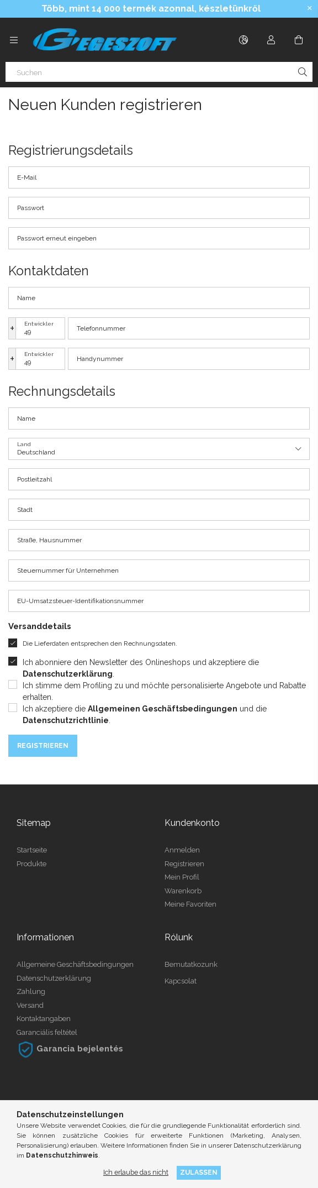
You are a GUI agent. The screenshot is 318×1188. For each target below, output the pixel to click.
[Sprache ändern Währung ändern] (243, 40)
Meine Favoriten (190, 904)
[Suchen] (159, 72)
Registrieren (42, 746)
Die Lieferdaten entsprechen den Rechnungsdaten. (100, 643)
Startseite (32, 850)
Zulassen (199, 1172)
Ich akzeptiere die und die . (145, 714)
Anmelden (182, 850)
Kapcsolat (181, 981)
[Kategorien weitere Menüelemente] (14, 40)
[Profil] (271, 40)
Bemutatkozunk (191, 964)
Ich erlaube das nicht (135, 1172)
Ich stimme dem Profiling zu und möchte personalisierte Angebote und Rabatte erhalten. (164, 691)
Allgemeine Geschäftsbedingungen (75, 964)
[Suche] (302, 72)
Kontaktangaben (44, 1018)
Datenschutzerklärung (54, 978)
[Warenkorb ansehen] (298, 40)
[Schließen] (309, 8)
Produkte (31, 864)
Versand (30, 1005)
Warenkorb (183, 891)
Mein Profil (182, 877)
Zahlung (31, 991)
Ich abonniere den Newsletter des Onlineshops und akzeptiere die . (141, 668)
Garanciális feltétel (47, 1032)
